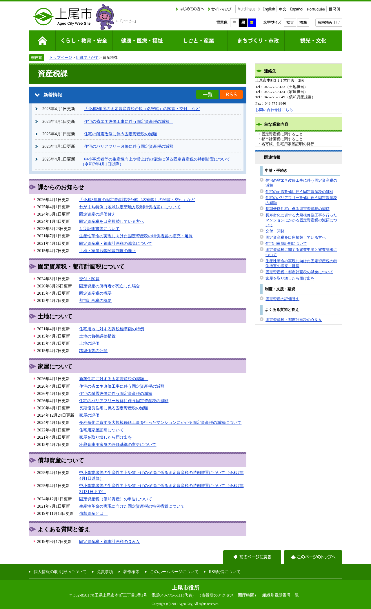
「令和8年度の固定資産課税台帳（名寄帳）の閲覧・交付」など (142, 108)
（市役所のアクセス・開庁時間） (227, 595)
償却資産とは (93, 513)
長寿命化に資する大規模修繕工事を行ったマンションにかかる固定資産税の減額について (160, 422)
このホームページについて (174, 571)
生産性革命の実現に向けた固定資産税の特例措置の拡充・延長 (136, 236)
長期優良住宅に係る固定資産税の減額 (113, 408)
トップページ (60, 57)
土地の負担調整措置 (97, 336)
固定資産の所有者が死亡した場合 (109, 286)
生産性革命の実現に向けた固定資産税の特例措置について (132, 506)
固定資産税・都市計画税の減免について (115, 243)
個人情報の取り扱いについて (60, 571)
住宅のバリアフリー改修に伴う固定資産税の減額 (128, 146)
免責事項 (105, 571)
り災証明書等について (99, 228)
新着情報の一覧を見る (207, 94)
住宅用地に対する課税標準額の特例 (111, 329)
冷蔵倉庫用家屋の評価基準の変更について (117, 444)
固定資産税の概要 (95, 293)
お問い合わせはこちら (274, 109)
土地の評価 (89, 343)
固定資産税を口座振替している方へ (111, 221)
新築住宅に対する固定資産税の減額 (113, 378)
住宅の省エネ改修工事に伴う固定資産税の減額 (128, 121)
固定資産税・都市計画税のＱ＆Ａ (109, 541)
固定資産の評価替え (97, 214)
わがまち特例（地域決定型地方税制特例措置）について (130, 207)
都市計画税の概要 (95, 300)
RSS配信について (225, 571)
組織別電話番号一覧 (280, 595)
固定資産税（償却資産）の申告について (115, 499)
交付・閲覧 (89, 278)
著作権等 (131, 571)
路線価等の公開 (93, 350)
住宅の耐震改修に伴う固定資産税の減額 (120, 134)
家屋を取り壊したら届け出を (107, 437)
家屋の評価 (89, 415)
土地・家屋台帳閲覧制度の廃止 (107, 250)
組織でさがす (87, 57)
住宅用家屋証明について (101, 430)
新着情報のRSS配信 (231, 94)
